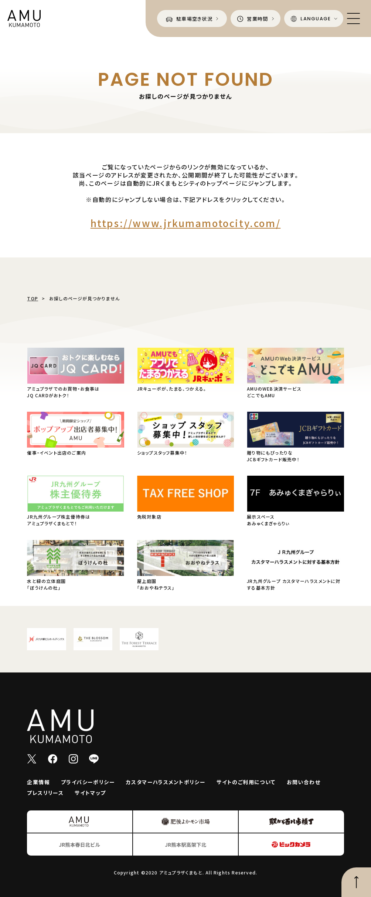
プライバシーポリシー (88, 782)
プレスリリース (45, 792)
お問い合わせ (303, 782)
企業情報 (38, 782)
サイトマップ (90, 792)
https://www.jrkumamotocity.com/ (186, 223)
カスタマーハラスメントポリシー (165, 782)
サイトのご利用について (246, 782)
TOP (32, 298)
